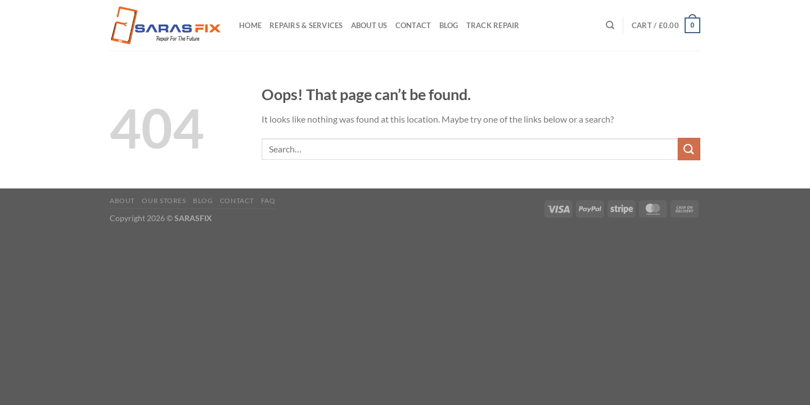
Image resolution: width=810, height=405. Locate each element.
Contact (413, 25)
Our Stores (164, 200)
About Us (369, 25)
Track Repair (493, 25)
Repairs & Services (306, 25)
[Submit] (689, 149)
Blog (448, 25)
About (122, 200)
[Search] (610, 25)
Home (250, 25)
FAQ (268, 200)
